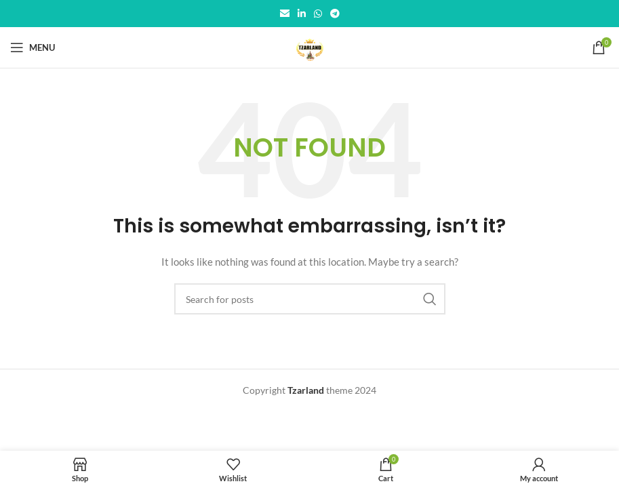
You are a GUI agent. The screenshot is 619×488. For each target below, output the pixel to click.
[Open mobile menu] (32, 47)
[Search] (309, 298)
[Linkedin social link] (302, 14)
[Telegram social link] (335, 14)
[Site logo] (309, 46)
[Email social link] (285, 14)
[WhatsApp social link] (318, 14)
